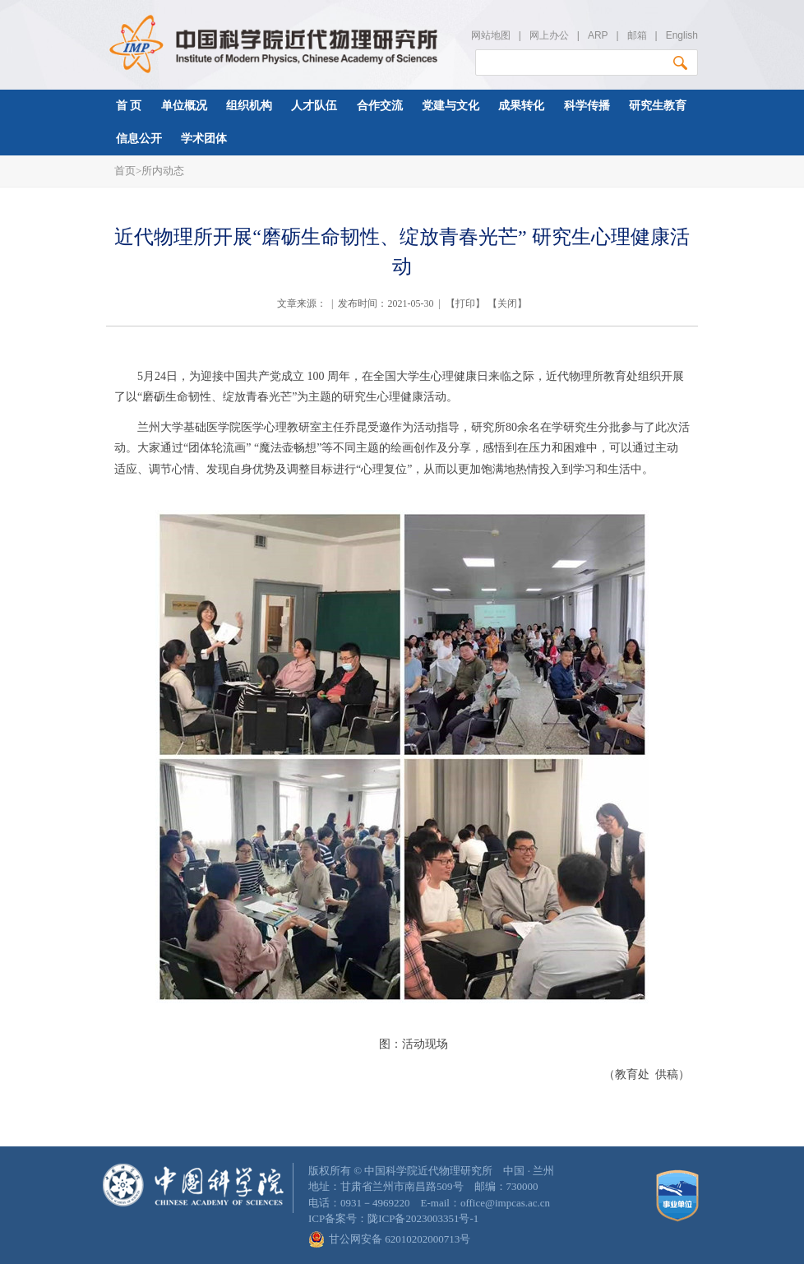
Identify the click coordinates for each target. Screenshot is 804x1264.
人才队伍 (314, 106)
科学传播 (587, 106)
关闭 (507, 303)
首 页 (129, 106)
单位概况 (184, 106)
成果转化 (521, 106)
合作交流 (380, 106)
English (682, 35)
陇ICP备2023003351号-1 (422, 1218)
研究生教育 (657, 106)
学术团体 (204, 138)
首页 (125, 170)
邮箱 (637, 35)
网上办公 (549, 35)
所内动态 (162, 170)
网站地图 (491, 35)
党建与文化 (450, 106)
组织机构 (249, 106)
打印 (465, 303)
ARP (598, 35)
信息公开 (139, 138)
